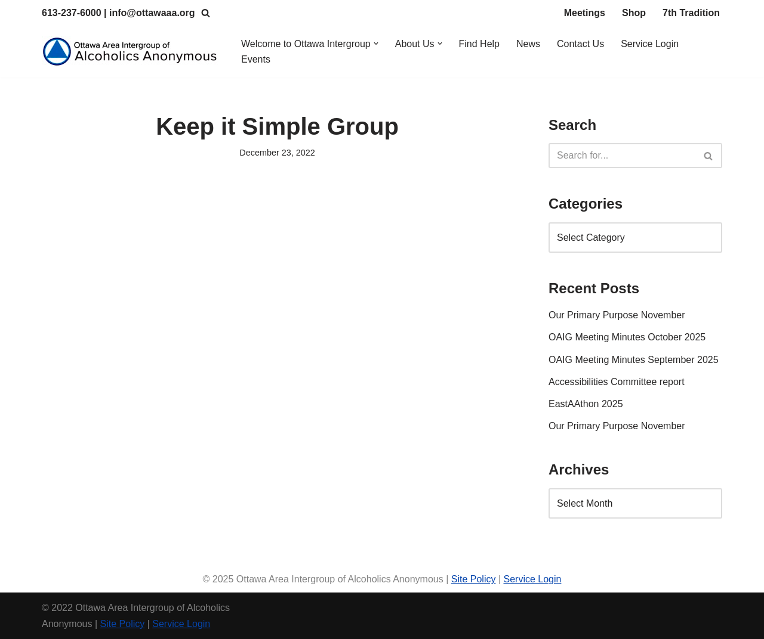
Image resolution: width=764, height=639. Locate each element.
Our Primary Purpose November (617, 315)
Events (255, 59)
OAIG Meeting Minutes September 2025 (634, 360)
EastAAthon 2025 (586, 404)
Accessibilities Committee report (617, 382)
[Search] (205, 12)
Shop (634, 13)
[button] (376, 43)
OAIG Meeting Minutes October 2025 (627, 337)
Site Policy (473, 579)
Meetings (584, 13)
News (528, 44)
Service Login (650, 44)
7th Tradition (691, 13)
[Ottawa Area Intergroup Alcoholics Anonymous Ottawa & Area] (131, 51)
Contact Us (580, 44)
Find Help (479, 44)
